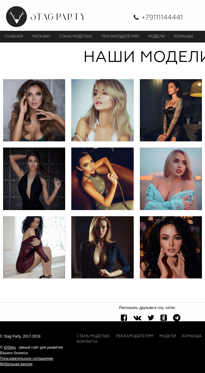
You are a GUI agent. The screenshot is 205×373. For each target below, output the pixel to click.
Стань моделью (93, 336)
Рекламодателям (134, 336)
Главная (14, 37)
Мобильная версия (16, 364)
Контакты (87, 342)
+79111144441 (162, 17)
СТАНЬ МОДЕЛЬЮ (76, 37)
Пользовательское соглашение (26, 358)
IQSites (10, 347)
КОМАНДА (183, 37)
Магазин (41, 37)
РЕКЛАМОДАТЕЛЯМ (120, 37)
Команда (192, 336)
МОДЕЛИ (156, 37)
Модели (168, 336)
